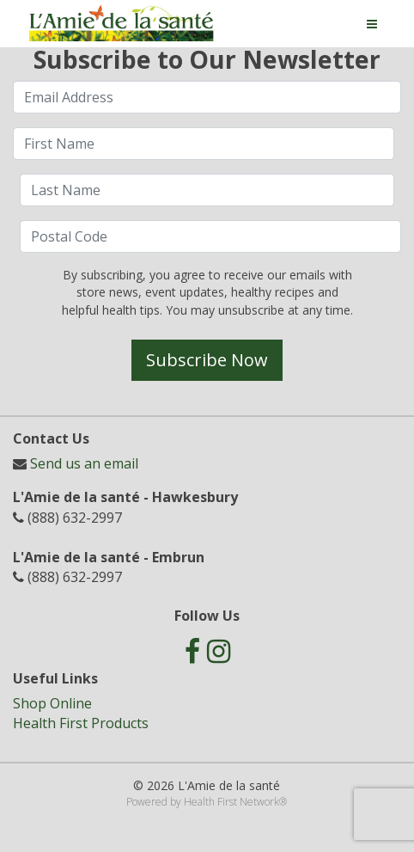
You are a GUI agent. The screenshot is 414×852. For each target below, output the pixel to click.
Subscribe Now (207, 359)
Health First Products (81, 723)
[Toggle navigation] (371, 24)
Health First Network (231, 801)
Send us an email (84, 463)
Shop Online (52, 703)
